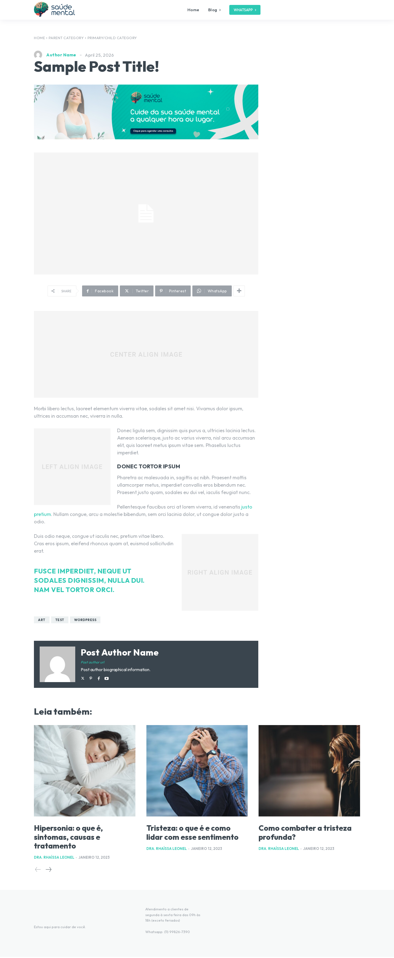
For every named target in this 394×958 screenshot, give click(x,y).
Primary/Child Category (112, 38)
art (41, 620)
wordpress (85, 620)
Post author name (120, 652)
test (59, 620)
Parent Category (66, 38)
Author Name (61, 55)
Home (39, 38)
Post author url (92, 662)
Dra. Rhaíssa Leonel (54, 858)
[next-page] (48, 870)
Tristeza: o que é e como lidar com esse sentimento (195, 837)
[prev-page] (38, 870)
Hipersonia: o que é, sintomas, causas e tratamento (74, 837)
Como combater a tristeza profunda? (298, 833)
